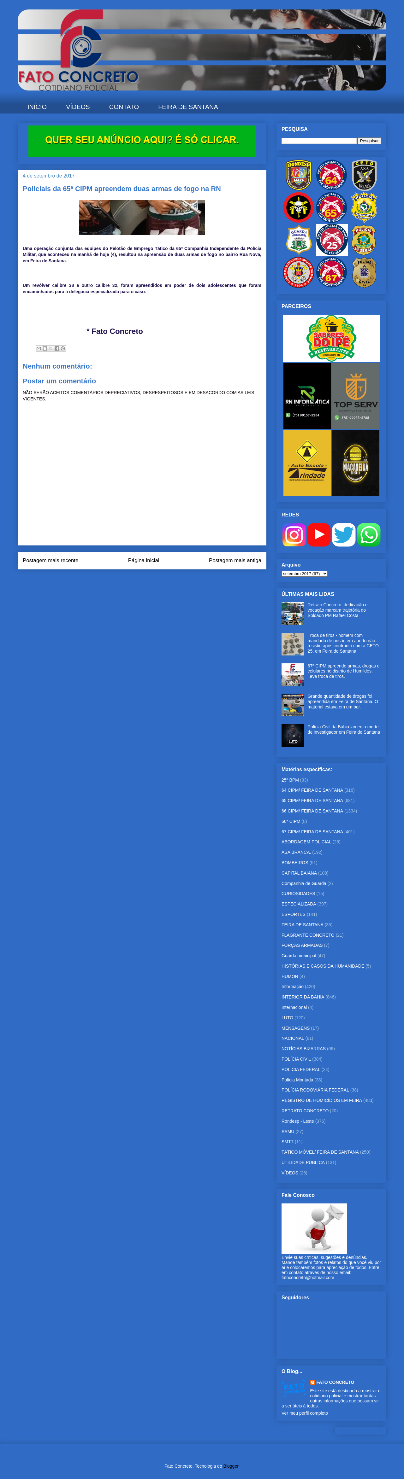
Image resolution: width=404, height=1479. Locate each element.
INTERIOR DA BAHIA (303, 996)
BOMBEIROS (295, 862)
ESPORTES (294, 914)
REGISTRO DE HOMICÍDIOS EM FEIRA (322, 1100)
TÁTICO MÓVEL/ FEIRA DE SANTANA (320, 1152)
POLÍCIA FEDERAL (301, 1069)
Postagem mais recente (50, 560)
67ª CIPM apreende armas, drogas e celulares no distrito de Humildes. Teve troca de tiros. (344, 671)
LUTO (287, 1017)
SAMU (288, 1131)
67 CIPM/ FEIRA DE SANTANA (312, 831)
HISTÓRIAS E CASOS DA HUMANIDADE (323, 966)
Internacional (294, 1007)
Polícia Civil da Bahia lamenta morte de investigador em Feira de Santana (344, 729)
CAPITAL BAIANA (299, 873)
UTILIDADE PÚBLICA (303, 1162)
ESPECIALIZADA (299, 903)
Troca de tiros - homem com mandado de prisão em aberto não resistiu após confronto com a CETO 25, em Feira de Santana (343, 643)
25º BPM (290, 780)
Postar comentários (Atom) (150, 577)
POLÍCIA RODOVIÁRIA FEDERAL (315, 1089)
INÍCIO (37, 106)
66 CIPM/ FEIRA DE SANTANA (312, 810)
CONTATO (124, 106)
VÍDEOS (78, 106)
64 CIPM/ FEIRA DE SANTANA (312, 790)
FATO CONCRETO (335, 1382)
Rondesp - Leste (298, 1121)
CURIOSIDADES (298, 893)
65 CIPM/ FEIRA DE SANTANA (312, 800)
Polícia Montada (297, 1079)
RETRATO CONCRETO (305, 1110)
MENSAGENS (296, 1028)
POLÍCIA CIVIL (296, 1059)
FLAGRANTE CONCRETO (308, 935)
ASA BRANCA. (296, 852)
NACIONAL (293, 1038)
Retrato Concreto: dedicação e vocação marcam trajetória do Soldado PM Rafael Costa (338, 610)
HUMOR (290, 976)
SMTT (288, 1141)
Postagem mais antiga (235, 560)
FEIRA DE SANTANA (188, 106)
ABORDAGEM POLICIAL (306, 841)
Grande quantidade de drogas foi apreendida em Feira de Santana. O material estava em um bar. (343, 701)
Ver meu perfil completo (305, 1413)
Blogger (230, 1466)
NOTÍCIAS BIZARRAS (304, 1048)
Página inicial (143, 560)
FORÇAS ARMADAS (302, 945)
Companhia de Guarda (304, 883)
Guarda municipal (299, 955)
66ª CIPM (291, 821)
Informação (293, 986)
